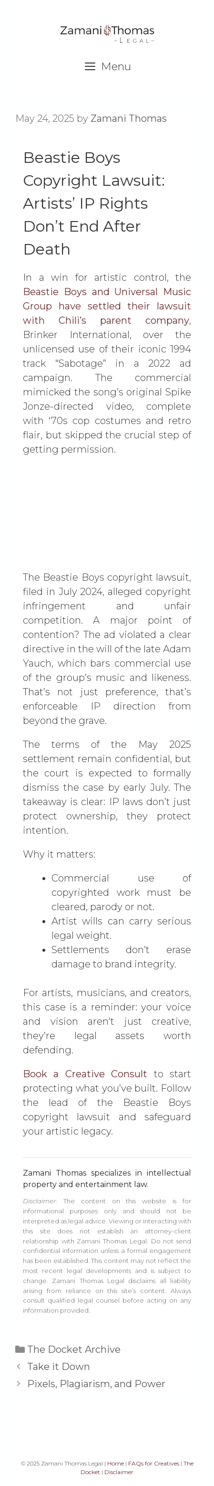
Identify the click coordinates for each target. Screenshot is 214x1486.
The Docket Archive (74, 1349)
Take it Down (58, 1366)
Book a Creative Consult (85, 1074)
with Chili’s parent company (106, 320)
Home (115, 1463)
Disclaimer (118, 1471)
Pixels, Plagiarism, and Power (96, 1384)
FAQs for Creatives (153, 1463)
